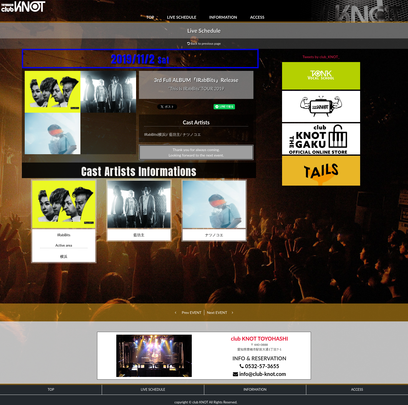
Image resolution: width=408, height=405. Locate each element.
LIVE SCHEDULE (181, 17)
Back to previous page (204, 43)
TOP (150, 17)
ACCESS (257, 17)
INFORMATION (223, 17)
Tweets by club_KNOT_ (321, 57)
